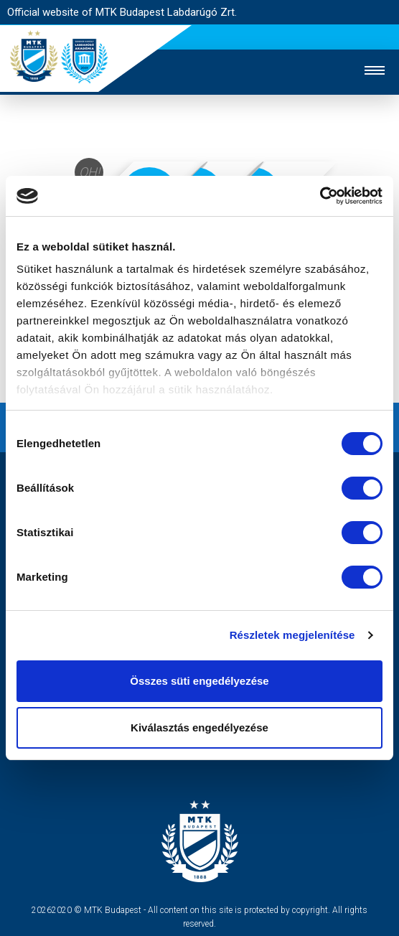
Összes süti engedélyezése (199, 681)
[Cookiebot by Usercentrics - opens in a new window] (319, 196)
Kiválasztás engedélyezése (199, 727)
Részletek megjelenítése (292, 635)
